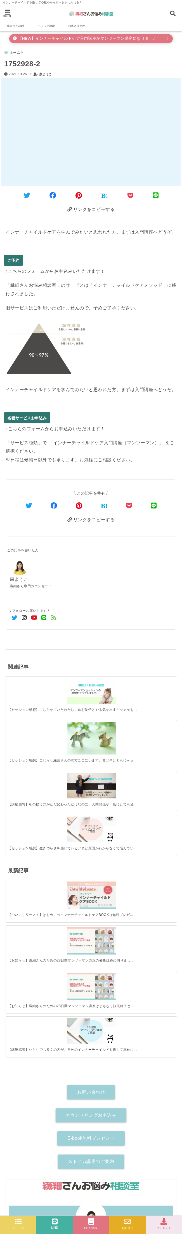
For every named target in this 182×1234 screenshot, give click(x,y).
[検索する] (168, 1054)
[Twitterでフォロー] (15, 617)
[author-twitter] (61, 1031)
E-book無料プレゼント (91, 882)
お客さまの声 (77, 25)
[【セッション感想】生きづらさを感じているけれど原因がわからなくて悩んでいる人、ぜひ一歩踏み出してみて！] (155, 685)
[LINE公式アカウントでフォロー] (44, 617)
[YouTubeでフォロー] (34, 617)
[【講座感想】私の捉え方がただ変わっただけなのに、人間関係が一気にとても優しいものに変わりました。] (112, 685)
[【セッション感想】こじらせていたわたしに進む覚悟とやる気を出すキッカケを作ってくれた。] (27, 685)
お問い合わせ (91, 835)
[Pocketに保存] (130, 195)
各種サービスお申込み (27, 417)
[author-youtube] (120, 1031)
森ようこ (45, 73)
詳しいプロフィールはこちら (91, 1021)
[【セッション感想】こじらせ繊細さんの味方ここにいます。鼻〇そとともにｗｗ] (69, 688)
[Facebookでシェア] (52, 195)
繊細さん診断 (15, 25)
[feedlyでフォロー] (54, 617)
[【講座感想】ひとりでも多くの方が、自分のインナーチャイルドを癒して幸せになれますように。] (155, 760)
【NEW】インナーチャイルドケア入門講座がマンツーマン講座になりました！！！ (91, 38)
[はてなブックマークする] (104, 195)
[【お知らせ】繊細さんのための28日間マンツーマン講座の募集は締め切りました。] (69, 761)
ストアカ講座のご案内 (91, 905)
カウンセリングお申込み (91, 859)
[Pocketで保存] (129, 505)
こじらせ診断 (46, 25)
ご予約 (13, 259)
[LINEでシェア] (156, 195)
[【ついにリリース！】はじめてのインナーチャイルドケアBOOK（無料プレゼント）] (27, 761)
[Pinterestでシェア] (78, 195)
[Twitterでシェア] (26, 195)
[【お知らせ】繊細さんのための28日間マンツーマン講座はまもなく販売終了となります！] (112, 761)
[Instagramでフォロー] (24, 617)
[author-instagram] (90, 1031)
